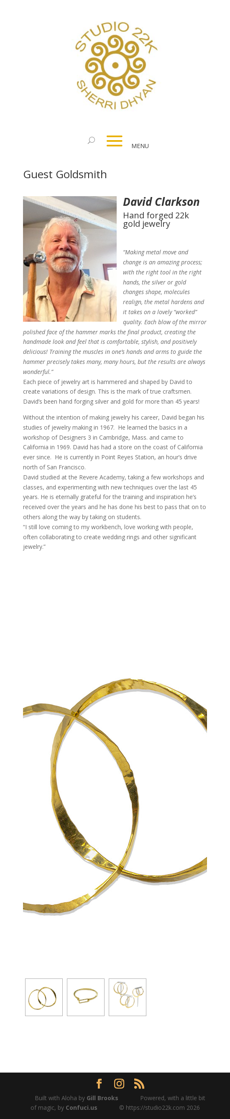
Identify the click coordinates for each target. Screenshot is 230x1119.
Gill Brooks (102, 1098)
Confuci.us (81, 1107)
